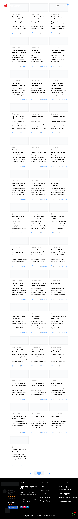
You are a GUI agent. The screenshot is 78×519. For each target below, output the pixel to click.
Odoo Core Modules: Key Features (18, 317)
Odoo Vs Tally (55, 416)
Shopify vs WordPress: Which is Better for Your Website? (19, 450)
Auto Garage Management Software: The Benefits (36, 317)
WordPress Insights (37, 416)
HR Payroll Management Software (35, 51)
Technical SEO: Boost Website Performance (58, 251)
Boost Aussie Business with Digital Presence (19, 51)
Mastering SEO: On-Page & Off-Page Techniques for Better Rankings (19, 284)
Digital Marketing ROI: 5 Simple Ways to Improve (58, 317)
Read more (24, 33)
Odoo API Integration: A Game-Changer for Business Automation (38, 251)
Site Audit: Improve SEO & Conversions (57, 217)
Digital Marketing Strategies (57, 384)
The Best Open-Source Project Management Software (38, 284)
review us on (13, 507)
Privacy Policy (45, 501)
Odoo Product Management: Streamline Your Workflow (17, 151)
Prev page (28, 473)
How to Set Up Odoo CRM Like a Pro (58, 51)
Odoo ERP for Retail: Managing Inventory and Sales (58, 117)
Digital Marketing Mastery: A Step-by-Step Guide (18, 17)
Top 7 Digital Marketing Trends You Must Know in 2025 (19, 84)
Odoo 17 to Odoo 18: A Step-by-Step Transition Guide (38, 184)
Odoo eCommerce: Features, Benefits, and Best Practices (38, 151)
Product (43, 493)
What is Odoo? (56, 283)
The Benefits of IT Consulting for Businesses (57, 184)
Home (42, 486)
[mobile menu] (57, 5)
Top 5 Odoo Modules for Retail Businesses (38, 17)
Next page (50, 473)
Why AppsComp (46, 497)
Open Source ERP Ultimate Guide (37, 350)
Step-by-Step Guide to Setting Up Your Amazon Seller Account (58, 350)
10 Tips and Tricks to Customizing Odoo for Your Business (19, 384)
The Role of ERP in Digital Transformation (38, 117)
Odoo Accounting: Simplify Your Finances (58, 151)
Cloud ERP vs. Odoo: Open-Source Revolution (18, 350)
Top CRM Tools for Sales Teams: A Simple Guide (19, 117)
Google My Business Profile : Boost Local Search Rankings (37, 217)
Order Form (44, 490)
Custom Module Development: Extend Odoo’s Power (19, 251)
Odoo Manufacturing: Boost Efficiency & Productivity (19, 184)
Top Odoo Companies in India (58, 17)
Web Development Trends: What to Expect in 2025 (18, 217)
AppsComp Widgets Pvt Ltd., (12, 492)
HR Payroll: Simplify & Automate (38, 84)
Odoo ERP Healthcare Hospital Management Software (38, 384)
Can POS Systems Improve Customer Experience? (57, 84)
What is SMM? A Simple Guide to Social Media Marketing (19, 417)
